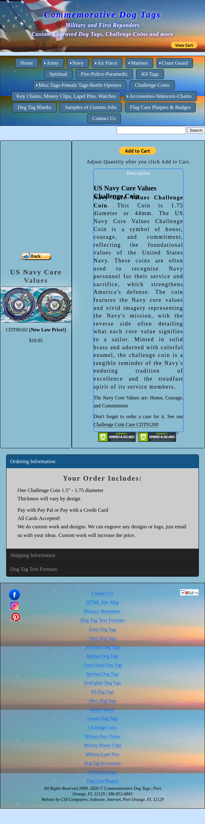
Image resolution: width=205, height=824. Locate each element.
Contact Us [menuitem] (104, 118)
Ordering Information (32, 461)
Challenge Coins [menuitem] (152, 85)
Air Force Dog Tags (102, 647)
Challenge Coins (102, 727)
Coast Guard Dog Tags (102, 665)
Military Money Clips (102, 745)
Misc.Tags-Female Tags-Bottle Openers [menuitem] (80, 85)
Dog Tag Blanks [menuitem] (34, 107)
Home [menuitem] (26, 63)
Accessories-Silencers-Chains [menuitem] (160, 96)
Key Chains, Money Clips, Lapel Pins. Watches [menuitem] (66, 96)
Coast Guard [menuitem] (175, 63)
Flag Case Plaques (103, 781)
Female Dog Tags (102, 718)
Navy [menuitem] (78, 63)
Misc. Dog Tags (102, 700)
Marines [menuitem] (139, 63)
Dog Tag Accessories (102, 763)
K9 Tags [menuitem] (150, 74)
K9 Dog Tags (102, 692)
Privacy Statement (102, 611)
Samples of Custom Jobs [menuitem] (91, 107)
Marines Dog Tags (103, 656)
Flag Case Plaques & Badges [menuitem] (160, 107)
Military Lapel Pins (102, 754)
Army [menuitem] (52, 63)
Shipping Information (32, 555)
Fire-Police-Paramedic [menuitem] (104, 74)
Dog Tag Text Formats (33, 569)
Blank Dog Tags (103, 772)
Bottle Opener (102, 709)
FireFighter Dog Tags (102, 683)
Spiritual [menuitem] (58, 74)
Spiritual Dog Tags (102, 674)
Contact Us (102, 593)
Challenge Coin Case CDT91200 (126, 424)
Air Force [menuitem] (107, 63)
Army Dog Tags (102, 629)
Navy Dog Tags (102, 638)
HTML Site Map (102, 602)
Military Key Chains (102, 736)
